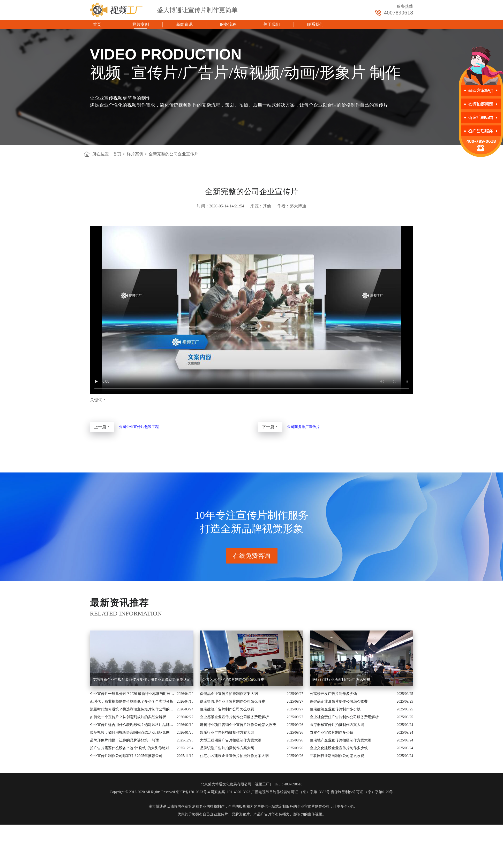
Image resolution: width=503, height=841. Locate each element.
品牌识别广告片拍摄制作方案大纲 (227, 748)
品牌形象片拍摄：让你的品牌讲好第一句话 (124, 740)
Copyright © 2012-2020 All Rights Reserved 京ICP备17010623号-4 (160, 792)
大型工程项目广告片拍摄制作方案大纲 (230, 740)
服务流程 (228, 24)
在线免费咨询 (251, 555)
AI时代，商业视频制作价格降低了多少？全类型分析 (132, 701)
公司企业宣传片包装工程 (139, 427)
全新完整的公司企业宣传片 (173, 154)
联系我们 (315, 24)
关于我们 (271, 24)
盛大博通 (155, 806)
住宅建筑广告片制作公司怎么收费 (227, 709)
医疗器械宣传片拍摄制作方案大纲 (337, 725)
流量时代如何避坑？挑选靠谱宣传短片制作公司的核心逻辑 (132, 709)
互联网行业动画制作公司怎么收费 (337, 756)
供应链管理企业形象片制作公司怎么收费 (232, 701)
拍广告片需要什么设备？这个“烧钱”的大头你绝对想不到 (132, 748)
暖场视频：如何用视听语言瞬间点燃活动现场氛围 (130, 732)
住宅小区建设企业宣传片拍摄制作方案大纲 (234, 756)
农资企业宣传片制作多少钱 (331, 732)
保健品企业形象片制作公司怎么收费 (339, 701)
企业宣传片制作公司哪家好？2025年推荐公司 (126, 756)
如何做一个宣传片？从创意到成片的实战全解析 (128, 717)
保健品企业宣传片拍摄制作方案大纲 (229, 694)
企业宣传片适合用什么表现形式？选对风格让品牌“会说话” (132, 725)
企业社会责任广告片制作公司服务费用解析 (344, 717)
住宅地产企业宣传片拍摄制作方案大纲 (340, 740)
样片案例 (140, 24)
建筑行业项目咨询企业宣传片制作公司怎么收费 (238, 725)
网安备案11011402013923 (230, 792)
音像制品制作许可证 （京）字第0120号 (362, 792)
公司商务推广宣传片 (303, 427)
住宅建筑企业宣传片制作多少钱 (335, 709)
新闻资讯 (184, 24)
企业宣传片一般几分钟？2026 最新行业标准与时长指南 (132, 694)
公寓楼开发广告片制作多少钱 (333, 694)
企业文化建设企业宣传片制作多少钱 (339, 748)
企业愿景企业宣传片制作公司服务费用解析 (234, 717)
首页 (97, 24)
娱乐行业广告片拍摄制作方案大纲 (227, 732)
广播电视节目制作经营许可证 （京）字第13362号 (290, 792)
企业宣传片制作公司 (313, 806)
